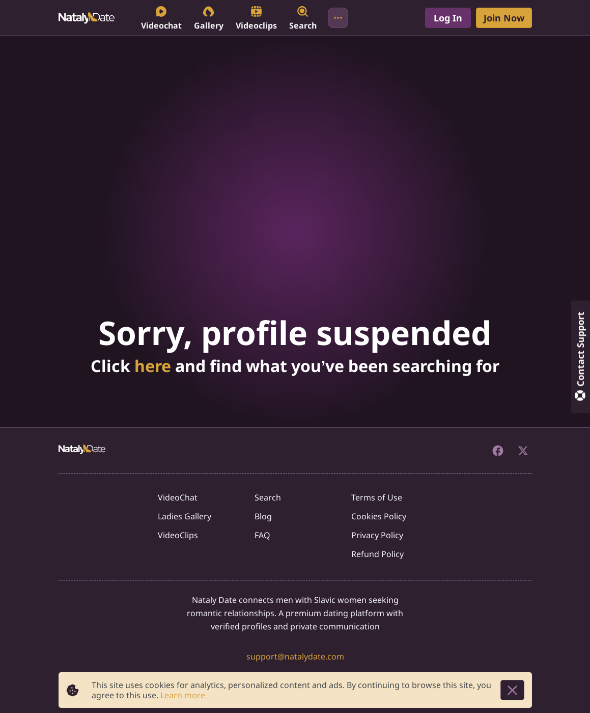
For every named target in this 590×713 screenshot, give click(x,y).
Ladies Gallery (184, 516)
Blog (263, 516)
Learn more (182, 695)
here (152, 366)
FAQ (262, 535)
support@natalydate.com (295, 656)
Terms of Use (376, 497)
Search (268, 497)
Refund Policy (377, 554)
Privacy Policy (377, 535)
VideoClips (178, 535)
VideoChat (178, 497)
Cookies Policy (378, 516)
